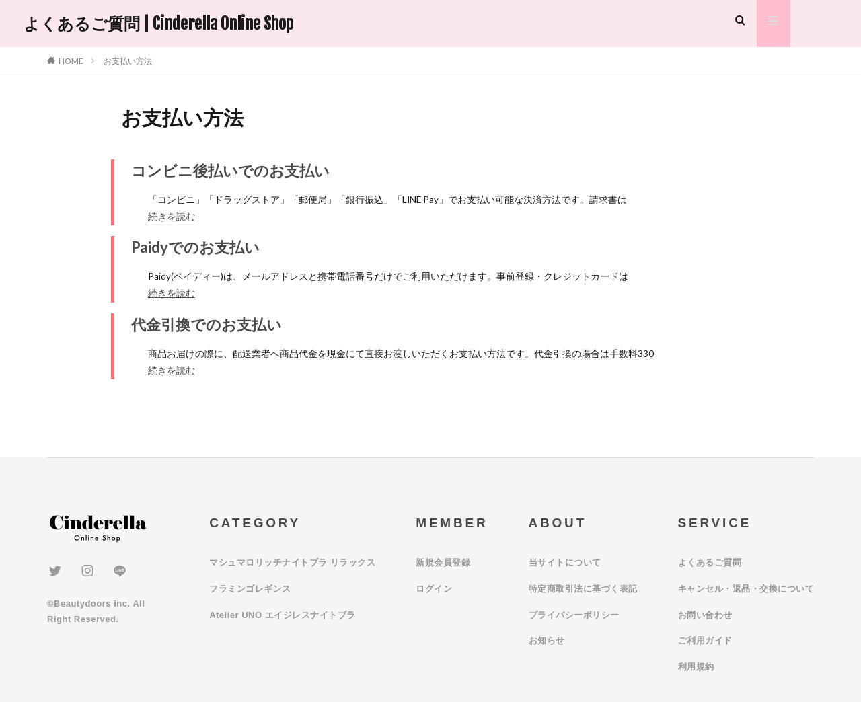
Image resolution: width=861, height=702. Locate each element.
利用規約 (696, 667)
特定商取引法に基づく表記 (583, 589)
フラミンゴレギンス (250, 589)
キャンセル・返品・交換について (746, 589)
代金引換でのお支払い (206, 324)
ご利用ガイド (705, 640)
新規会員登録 (443, 562)
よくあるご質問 (710, 562)
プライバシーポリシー (574, 615)
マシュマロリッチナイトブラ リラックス (292, 562)
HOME (71, 61)
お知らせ (547, 640)
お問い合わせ (705, 615)
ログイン (434, 589)
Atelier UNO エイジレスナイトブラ (282, 615)
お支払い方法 (128, 61)
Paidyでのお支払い (195, 247)
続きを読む (171, 216)
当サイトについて (565, 562)
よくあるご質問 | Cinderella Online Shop (158, 23)
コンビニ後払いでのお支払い (230, 170)
